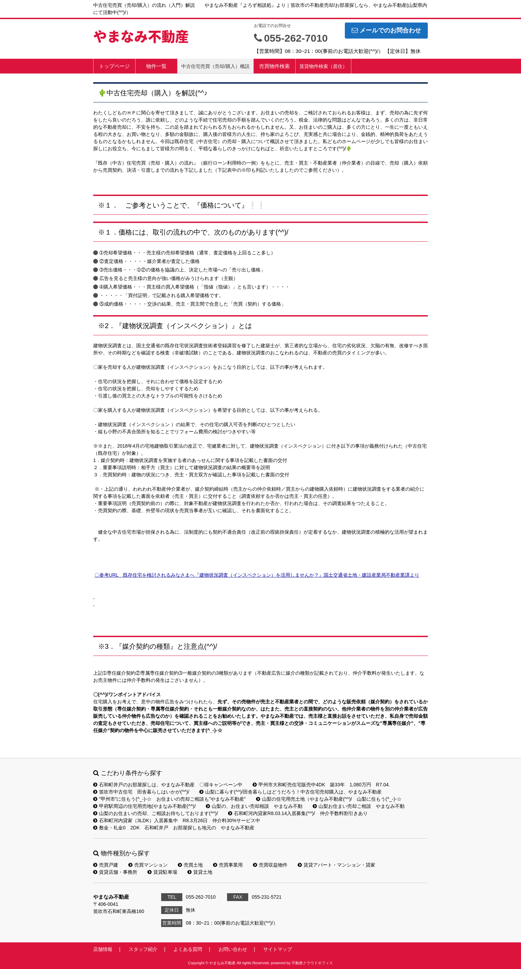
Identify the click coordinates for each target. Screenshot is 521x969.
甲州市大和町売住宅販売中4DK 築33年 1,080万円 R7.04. (321, 784)
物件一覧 (156, 66)
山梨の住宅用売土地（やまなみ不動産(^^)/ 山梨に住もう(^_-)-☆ (329, 799)
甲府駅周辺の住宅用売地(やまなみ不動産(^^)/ (144, 806)
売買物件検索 (274, 66)
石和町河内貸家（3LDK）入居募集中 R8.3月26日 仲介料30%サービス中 (176, 820)
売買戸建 (105, 865)
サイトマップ (277, 949)
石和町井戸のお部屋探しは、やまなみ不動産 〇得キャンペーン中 (167, 784)
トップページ (114, 66)
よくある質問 (187, 949)
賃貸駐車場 (162, 872)
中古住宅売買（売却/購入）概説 (215, 66)
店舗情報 (102, 949)
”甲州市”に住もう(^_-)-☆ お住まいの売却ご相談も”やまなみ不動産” (169, 799)
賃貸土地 (199, 872)
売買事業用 (228, 865)
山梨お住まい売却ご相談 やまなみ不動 (359, 806)
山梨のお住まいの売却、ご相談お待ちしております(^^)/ (155, 813)
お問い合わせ (233, 949)
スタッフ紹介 (143, 949)
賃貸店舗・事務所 (115, 872)
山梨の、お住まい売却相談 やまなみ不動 (254, 806)
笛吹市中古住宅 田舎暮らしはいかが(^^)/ (141, 792)
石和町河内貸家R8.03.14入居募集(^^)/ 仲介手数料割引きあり (297, 813)
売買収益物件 (270, 865)
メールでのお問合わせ (386, 30)
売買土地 (190, 865)
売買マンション (148, 865)
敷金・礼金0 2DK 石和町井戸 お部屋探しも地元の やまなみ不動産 (173, 827)
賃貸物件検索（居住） (323, 66)
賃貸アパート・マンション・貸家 (336, 865)
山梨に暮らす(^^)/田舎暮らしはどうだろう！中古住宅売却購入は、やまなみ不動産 (290, 792)
